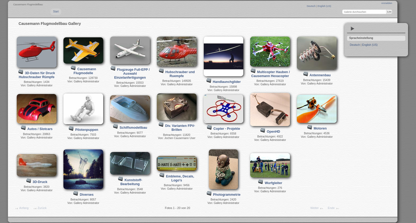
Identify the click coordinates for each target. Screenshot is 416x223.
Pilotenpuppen (86, 130)
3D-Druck (40, 182)
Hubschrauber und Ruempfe (180, 74)
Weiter (317, 208)
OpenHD (273, 131)
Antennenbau (320, 75)
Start (56, 11)
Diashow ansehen (352, 29)
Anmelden (386, 3)
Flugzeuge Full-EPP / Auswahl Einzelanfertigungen (132, 74)
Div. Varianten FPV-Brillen (180, 128)
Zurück (40, 208)
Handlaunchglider (227, 82)
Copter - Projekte (227, 129)
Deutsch (311, 6)
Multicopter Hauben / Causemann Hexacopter (270, 74)
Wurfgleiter (273, 183)
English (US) (324, 6)
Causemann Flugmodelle (84, 71)
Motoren (320, 128)
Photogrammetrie (226, 195)
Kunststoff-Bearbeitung (131, 182)
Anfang (21, 208)
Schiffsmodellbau (133, 128)
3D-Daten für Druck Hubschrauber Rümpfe (37, 75)
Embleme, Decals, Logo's (180, 178)
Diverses (87, 195)
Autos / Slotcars (40, 129)
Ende (334, 208)
